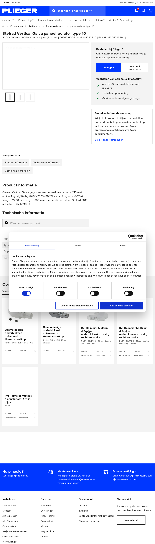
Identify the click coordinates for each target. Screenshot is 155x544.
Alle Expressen (9, 516)
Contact (45, 536)
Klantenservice (146, 2)
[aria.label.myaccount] (136, 11)
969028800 (142, 355)
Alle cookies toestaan (121, 305)
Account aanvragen (135, 68)
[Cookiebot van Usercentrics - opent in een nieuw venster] (130, 237)
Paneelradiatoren (55, 26)
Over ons (123, 2)
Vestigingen (133, 2)
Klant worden (9, 505)
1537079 (27, 413)
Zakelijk (5, 2)
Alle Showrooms (10, 521)
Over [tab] (123, 245)
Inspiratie (83, 510)
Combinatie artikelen (17, 170)
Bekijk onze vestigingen (109, 139)
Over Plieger (47, 510)
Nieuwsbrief (131, 520)
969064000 (27, 417)
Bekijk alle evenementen (14, 531)
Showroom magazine (89, 521)
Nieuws (44, 526)
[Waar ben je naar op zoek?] (82, 11)
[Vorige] (83, 97)
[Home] (3, 26)
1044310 (65, 351)
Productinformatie (16, 162)
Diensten (6, 510)
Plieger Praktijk (48, 516)
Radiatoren (34, 26)
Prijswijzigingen (9, 541)
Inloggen (109, 67)
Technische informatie (46, 162)
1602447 (142, 351)
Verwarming (16, 26)
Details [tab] (77, 245)
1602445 (104, 351)
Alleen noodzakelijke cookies (77, 305)
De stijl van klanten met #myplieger (96, 516)
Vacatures (46, 505)
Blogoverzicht (47, 531)
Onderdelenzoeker (11, 536)
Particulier (16, 2)
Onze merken (9, 526)
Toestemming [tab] (32, 245)
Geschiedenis (47, 521)
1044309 (27, 351)
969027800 (104, 355)
